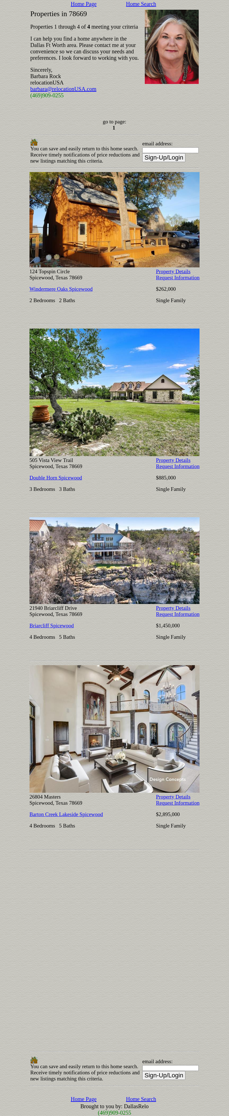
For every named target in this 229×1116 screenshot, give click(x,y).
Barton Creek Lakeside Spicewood (66, 814)
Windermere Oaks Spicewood (61, 289)
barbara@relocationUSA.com (63, 89)
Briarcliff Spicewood (51, 625)
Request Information (178, 277)
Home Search (141, 4)
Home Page (84, 4)
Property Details (173, 271)
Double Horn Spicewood (55, 478)
